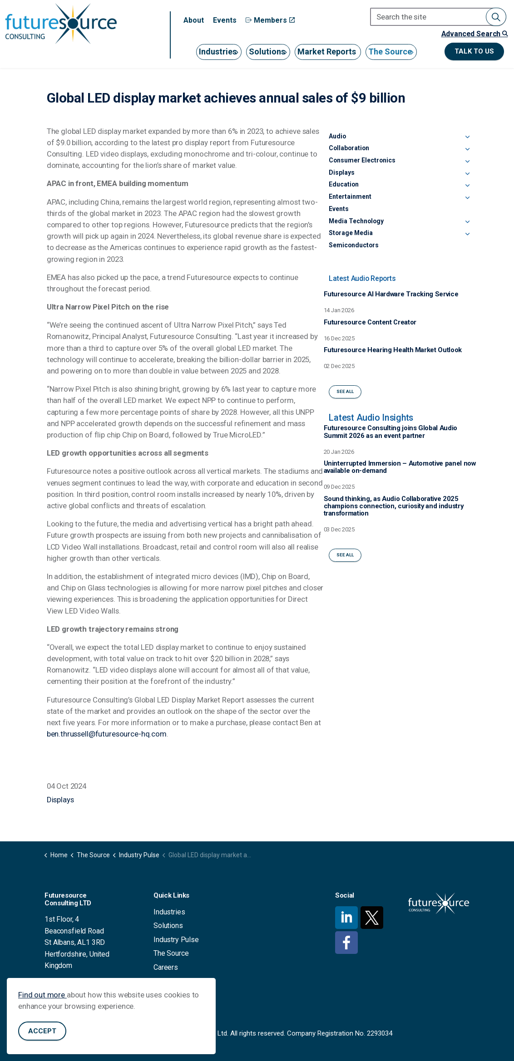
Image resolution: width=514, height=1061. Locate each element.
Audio (337, 136)
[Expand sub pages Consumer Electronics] (467, 162)
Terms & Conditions (183, 981)
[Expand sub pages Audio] (467, 138)
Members (270, 20)
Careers (165, 967)
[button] (496, 17)
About (193, 20)
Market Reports (326, 51)
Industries (218, 51)
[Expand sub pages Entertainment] (467, 198)
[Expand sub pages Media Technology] (467, 222)
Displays (60, 799)
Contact (165, 1008)
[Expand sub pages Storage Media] (467, 234)
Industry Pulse (176, 939)
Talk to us (474, 51)
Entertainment (350, 196)
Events (225, 20)
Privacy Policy (175, 995)
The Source (390, 51)
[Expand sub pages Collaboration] (467, 149)
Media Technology (356, 221)
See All (345, 392)
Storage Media (351, 232)
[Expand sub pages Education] (467, 186)
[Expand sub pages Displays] (467, 174)
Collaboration (349, 148)
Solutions (267, 51)
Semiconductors (354, 245)
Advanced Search (474, 33)
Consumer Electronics (362, 160)
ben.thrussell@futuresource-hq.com (107, 733)
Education (344, 184)
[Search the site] (438, 17)
